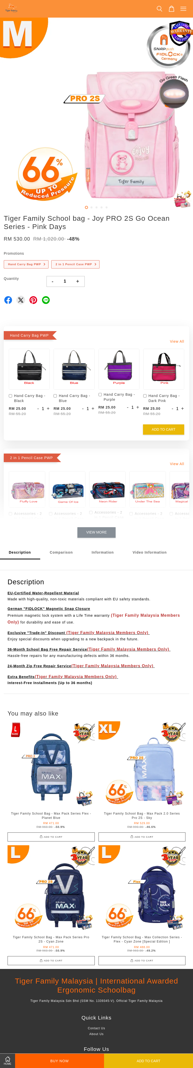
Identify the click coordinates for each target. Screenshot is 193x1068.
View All (177, 341)
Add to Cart (163, 429)
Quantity (11, 279)
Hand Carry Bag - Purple (117, 397)
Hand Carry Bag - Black (27, 398)
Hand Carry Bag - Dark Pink (161, 398)
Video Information (150, 552)
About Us (96, 1034)
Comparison (61, 552)
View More (96, 532)
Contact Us (96, 1028)
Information (103, 552)
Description (20, 552)
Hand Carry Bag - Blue (72, 398)
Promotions (14, 253)
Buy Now (59, 1061)
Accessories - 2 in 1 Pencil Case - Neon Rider (106, 517)
